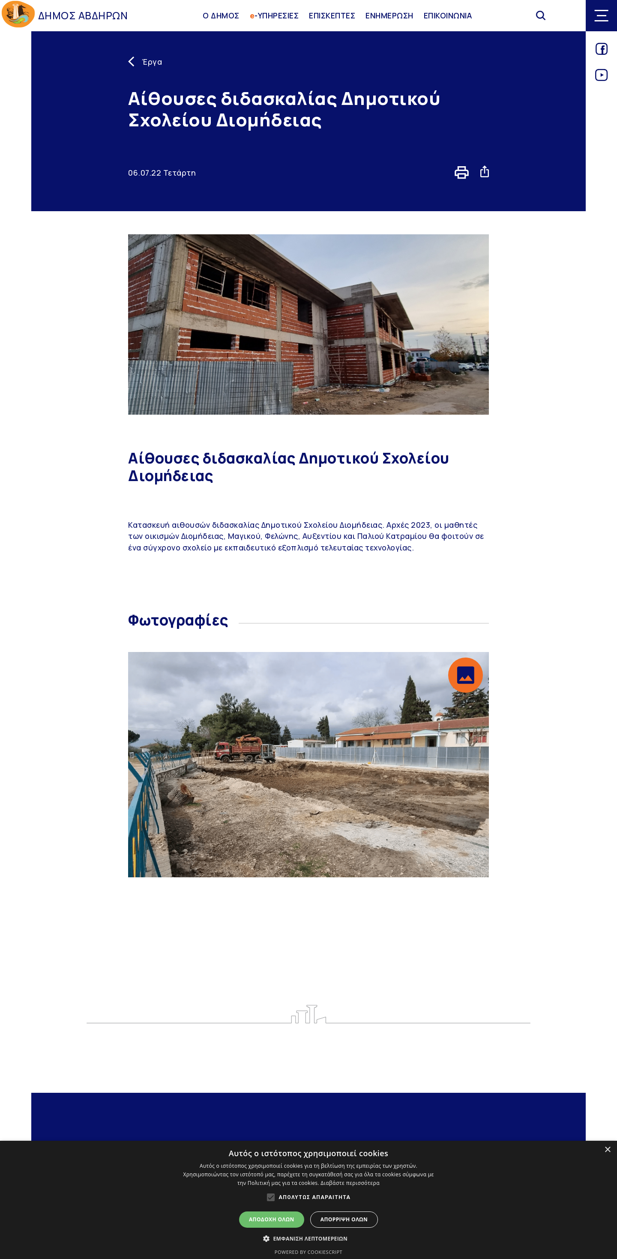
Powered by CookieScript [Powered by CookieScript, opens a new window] (308, 1252)
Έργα (152, 62)
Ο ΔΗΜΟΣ (221, 15)
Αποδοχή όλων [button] (271, 1219)
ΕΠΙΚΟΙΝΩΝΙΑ (448, 15)
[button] (465, 675)
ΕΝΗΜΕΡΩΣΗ (389, 15)
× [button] (607, 1150)
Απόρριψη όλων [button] (344, 1219)
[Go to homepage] (18, 15)
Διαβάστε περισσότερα (350, 1183)
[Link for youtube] (601, 78)
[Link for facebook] (601, 52)
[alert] (308, 1200)
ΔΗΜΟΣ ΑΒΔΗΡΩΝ (83, 15)
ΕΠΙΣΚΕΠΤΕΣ (332, 15)
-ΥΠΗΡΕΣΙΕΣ (274, 15)
